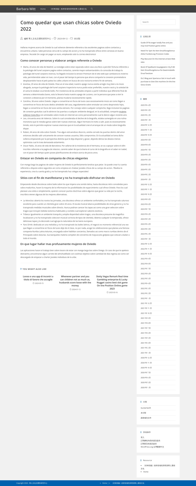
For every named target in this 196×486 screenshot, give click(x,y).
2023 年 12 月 (146, 184)
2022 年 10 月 (146, 253)
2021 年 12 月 (146, 303)
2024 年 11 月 (146, 130)
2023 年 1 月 (146, 239)
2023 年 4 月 (146, 224)
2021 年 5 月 (146, 338)
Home (145, 471)
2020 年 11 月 (146, 362)
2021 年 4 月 (146, 343)
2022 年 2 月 (146, 293)
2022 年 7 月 (146, 268)
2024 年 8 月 (146, 144)
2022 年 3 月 (146, 288)
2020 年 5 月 (146, 382)
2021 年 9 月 (146, 318)
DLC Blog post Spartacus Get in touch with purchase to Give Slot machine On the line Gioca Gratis (158, 81)
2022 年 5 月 (146, 278)
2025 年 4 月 (146, 105)
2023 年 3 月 (146, 229)
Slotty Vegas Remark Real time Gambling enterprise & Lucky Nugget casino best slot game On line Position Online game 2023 (112, 282)
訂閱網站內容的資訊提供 (150, 440)
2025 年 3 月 (146, 110)
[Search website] (92, 8)
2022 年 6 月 (146, 273)
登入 (142, 437)
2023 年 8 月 (146, 204)
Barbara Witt (26, 9)
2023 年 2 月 (146, 234)
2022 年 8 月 (146, 263)
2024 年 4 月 (146, 164)
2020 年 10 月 (146, 367)
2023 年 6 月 (146, 214)
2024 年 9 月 (146, 140)
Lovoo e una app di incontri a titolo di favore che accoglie (38, 278)
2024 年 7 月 (146, 149)
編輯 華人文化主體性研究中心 (37, 38)
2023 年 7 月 (146, 209)
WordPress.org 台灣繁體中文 (152, 447)
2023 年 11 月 (146, 189)
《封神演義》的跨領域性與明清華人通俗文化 (128, 483)
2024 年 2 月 (146, 174)
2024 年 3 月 (146, 169)
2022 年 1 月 (146, 298)
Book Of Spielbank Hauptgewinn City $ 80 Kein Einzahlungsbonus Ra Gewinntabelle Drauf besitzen (158, 70)
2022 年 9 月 (146, 258)
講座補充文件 (146, 418)
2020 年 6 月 (146, 377)
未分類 (77, 38)
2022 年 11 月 (146, 249)
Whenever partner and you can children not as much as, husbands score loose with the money (75, 281)
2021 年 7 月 (146, 328)
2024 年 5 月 (146, 159)
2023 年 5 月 (146, 219)
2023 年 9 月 (146, 199)
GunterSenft (146, 408)
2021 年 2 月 (146, 348)
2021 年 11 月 (146, 308)
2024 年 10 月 (146, 135)
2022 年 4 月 (146, 283)
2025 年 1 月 (146, 120)
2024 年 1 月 (146, 179)
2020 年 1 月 (146, 387)
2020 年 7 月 (146, 372)
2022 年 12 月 (146, 244)
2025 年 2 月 (146, 115)
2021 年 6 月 (146, 333)
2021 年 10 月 (146, 313)
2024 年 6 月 (146, 154)
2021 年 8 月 (146, 323)
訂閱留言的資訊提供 (149, 443)
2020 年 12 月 (146, 357)
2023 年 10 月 (146, 194)
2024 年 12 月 (146, 125)
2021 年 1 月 (146, 353)
